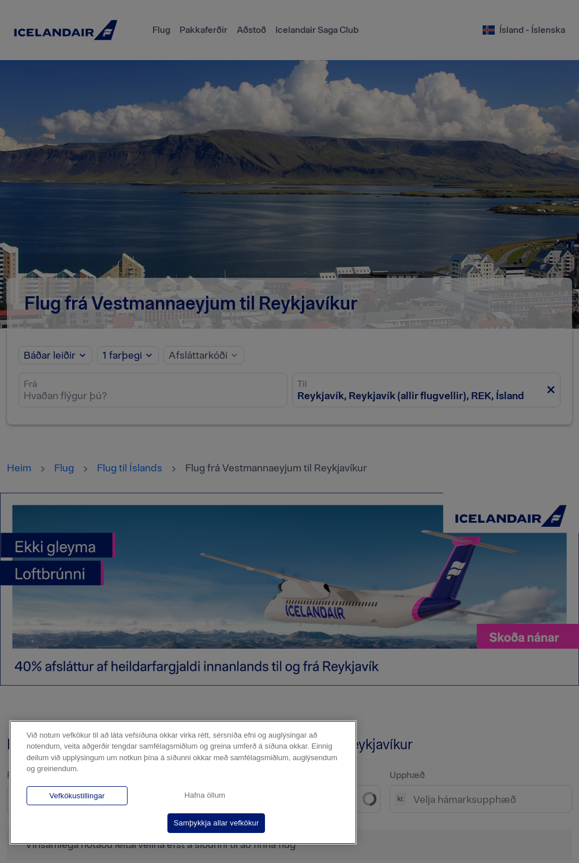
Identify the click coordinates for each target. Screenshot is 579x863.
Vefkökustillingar (76, 795)
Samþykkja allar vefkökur (216, 823)
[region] (183, 782)
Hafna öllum (204, 795)
